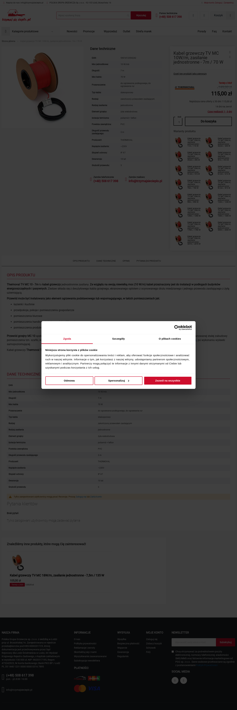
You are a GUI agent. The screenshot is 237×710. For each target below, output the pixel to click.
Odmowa (69, 380)
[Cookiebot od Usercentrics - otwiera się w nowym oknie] (177, 327)
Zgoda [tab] (67, 338)
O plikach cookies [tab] (170, 338)
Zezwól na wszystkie (167, 380)
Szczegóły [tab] (118, 338)
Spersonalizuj (118, 380)
